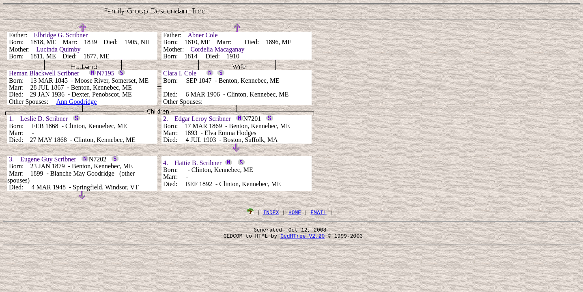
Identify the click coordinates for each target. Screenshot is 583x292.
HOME (294, 212)
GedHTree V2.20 (302, 238)
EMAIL (319, 212)
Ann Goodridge (76, 101)
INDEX (271, 212)
